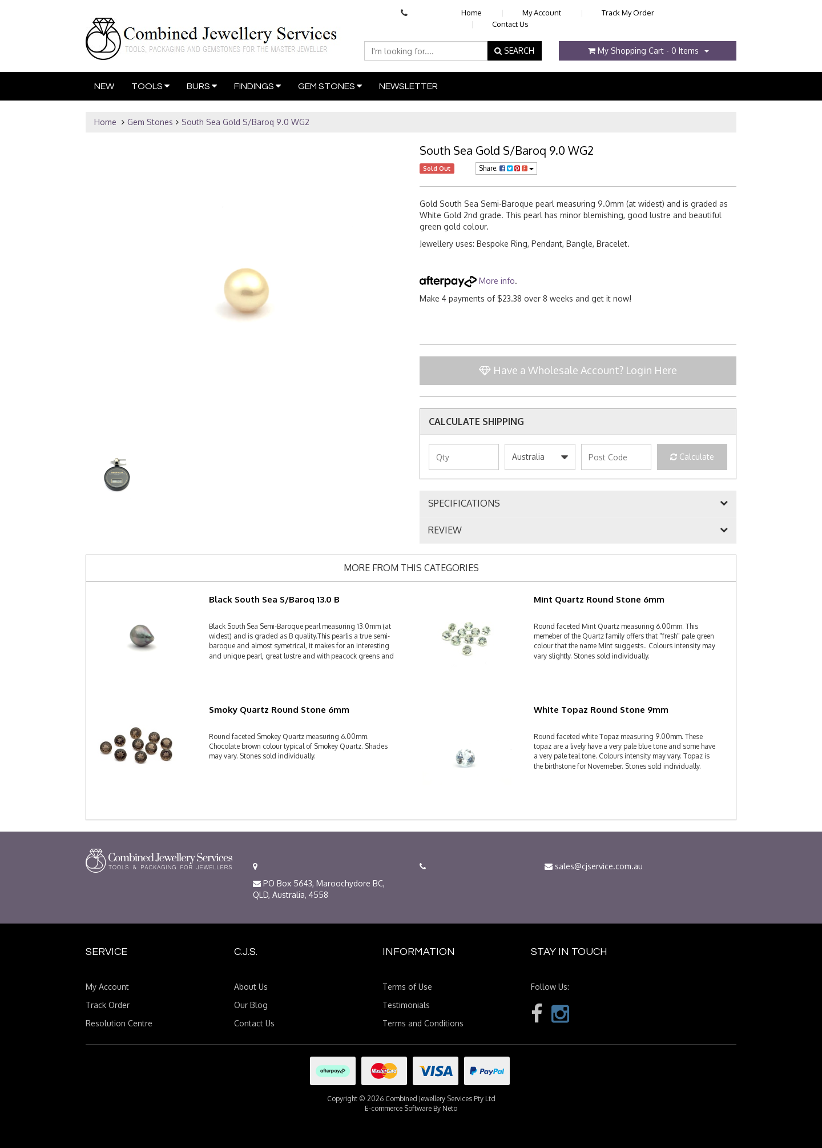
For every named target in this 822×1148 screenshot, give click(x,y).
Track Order (108, 1005)
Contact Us (510, 24)
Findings (257, 86)
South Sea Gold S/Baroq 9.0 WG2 (245, 122)
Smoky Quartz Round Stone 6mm (279, 709)
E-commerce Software (398, 1108)
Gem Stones (330, 86)
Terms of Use (407, 987)
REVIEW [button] (445, 530)
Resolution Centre (119, 1023)
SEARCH (514, 50)
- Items (643, 50)
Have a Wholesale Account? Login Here (578, 370)
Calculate (692, 456)
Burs (202, 86)
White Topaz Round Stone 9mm (601, 709)
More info (467, 281)
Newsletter (408, 86)
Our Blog (251, 1005)
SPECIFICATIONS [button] (464, 504)
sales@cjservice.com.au (594, 866)
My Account (541, 12)
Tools (150, 86)
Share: (506, 168)
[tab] (578, 504)
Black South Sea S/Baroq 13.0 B (274, 599)
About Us (251, 987)
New (104, 86)
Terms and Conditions (423, 1023)
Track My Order (628, 12)
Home (471, 12)
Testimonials (406, 1005)
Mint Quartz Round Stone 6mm (599, 599)
